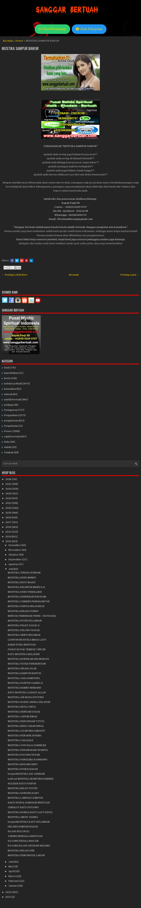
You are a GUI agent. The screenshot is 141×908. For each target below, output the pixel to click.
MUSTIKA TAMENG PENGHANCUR (29, 601)
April (11, 871)
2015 (9, 531)
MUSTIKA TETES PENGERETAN (27, 663)
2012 (9, 892)
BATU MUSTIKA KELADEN (24, 654)
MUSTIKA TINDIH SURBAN (24, 572)
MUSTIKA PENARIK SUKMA (24, 735)
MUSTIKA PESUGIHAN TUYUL (26, 721)
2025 (9, 484)
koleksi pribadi (13, 383)
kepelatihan (11, 373)
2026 (9, 479)
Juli (10, 569)
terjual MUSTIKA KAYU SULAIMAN (29, 821)
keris (7, 378)
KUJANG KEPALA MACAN (23, 840)
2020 (9, 508)
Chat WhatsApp (52, 29)
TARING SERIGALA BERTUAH (25, 836)
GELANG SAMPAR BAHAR (23, 826)
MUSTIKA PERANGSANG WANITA (28, 750)
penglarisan (11, 420)
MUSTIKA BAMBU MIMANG (24, 687)
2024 (9, 488)
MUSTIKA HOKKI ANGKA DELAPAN (29, 702)
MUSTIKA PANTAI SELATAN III (26, 606)
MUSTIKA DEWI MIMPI (22, 577)
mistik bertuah (12, 399)
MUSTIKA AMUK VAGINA (23, 817)
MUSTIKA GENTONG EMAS (24, 635)
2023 (9, 493)
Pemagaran (10, 410)
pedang (8, 404)
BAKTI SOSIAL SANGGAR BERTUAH (29, 802)
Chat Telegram (89, 29)
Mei (11, 866)
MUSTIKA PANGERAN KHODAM (27, 596)
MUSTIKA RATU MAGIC (22, 582)
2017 (9, 522)
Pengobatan (11, 426)
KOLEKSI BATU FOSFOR (22, 783)
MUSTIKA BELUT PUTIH (22, 788)
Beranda (8, 40)
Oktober (13, 554)
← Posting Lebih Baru (14, 274)
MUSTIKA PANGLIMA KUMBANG (27, 759)
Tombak (8, 452)
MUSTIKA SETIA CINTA (22, 706)
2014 (9, 536)
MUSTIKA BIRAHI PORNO (23, 611)
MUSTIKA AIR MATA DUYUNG (26, 697)
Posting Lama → (129, 274)
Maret (12, 876)
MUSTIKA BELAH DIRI (21, 850)
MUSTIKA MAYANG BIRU (23, 764)
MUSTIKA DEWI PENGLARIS (25, 591)
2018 (9, 517)
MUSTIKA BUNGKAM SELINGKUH (28, 659)
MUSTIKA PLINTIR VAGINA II (25, 683)
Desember (14, 545)
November (15, 550)
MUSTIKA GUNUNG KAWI (23, 793)
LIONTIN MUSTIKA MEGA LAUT (27, 639)
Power (19, 40)
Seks (7, 441)
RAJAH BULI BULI (18, 831)
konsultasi (10, 388)
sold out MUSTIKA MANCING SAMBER (30, 778)
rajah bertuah (12, 436)
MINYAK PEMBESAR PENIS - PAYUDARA (32, 615)
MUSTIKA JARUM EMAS (22, 716)
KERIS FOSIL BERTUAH (22, 644)
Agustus (13, 564)
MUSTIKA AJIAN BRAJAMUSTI (26, 730)
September (15, 559)
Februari (13, 881)
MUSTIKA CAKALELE (20, 740)
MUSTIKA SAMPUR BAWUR (20, 48)
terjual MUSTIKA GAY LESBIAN (26, 773)
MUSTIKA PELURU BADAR (24, 630)
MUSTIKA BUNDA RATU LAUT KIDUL (30, 812)
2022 (9, 498)
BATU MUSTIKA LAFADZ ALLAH (27, 692)
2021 (9, 503)
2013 (9, 541)
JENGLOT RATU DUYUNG (23, 807)
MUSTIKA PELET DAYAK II (23, 625)
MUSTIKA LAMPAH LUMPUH (25, 797)
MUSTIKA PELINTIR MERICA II (26, 587)
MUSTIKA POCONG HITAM (24, 754)
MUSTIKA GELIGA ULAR (22, 668)
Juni (11, 861)
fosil (6, 367)
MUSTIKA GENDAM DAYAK (24, 711)
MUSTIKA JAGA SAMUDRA (24, 678)
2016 (9, 527)
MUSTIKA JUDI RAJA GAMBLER (27, 745)
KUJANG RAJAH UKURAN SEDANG (29, 845)
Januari (13, 885)
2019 (9, 512)
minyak (8, 394)
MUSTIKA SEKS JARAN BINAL (26, 726)
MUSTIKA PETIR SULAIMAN (25, 620)
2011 (8, 897)
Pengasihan (11, 415)
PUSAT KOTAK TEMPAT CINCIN (27, 649)
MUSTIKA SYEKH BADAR (23, 769)
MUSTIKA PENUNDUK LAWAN (26, 855)
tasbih (7, 447)
